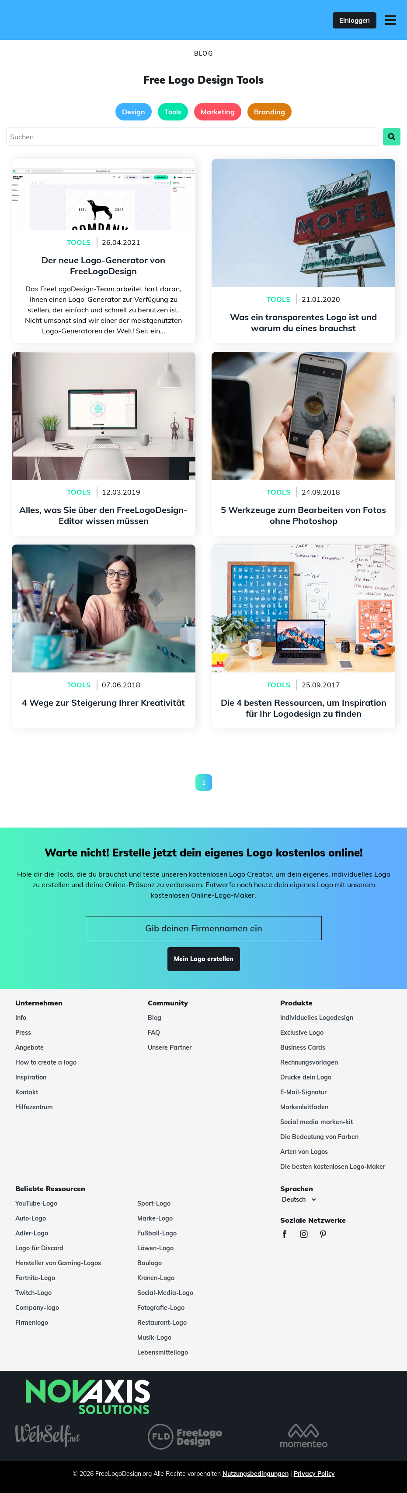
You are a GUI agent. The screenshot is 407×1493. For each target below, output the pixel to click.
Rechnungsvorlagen (309, 1062)
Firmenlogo (31, 1323)
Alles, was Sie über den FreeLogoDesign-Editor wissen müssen (104, 362)
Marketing (218, 111)
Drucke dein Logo (305, 1077)
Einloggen (354, 20)
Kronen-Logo (155, 1278)
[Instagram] (308, 1235)
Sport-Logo (153, 1203)
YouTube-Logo (36, 1203)
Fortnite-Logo (35, 1278)
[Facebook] (289, 1235)
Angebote (29, 1047)
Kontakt (26, 1092)
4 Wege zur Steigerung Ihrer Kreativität (103, 549)
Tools (172, 111)
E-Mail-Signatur (303, 1092)
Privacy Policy (314, 1474)
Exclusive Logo (302, 1033)
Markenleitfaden (304, 1107)
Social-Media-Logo (165, 1293)
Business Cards (302, 1047)
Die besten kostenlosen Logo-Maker (332, 1167)
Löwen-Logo (155, 1248)
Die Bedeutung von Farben (319, 1137)
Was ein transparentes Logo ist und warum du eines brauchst (303, 169)
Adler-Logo (31, 1233)
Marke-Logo (155, 1218)
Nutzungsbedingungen (256, 1474)
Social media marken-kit (316, 1122)
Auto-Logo (30, 1218)
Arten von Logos (304, 1152)
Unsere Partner (169, 1047)
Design (133, 111)
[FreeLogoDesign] (88, 20)
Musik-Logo (154, 1337)
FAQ (154, 1033)
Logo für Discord (39, 1248)
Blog (154, 1018)
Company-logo (37, 1308)
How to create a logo (46, 1062)
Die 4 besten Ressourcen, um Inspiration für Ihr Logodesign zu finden (303, 555)
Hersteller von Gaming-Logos (58, 1263)
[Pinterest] (327, 1235)
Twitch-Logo (33, 1293)
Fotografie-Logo (160, 1308)
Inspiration (30, 1077)
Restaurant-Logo (162, 1323)
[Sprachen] (298, 1199)
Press (23, 1033)
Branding (269, 111)
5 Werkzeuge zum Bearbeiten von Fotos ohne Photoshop (303, 362)
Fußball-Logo (157, 1233)
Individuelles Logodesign (316, 1018)
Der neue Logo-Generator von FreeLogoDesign (103, 164)
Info (20, 1018)
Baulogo (149, 1263)
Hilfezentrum (34, 1107)
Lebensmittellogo (162, 1352)
